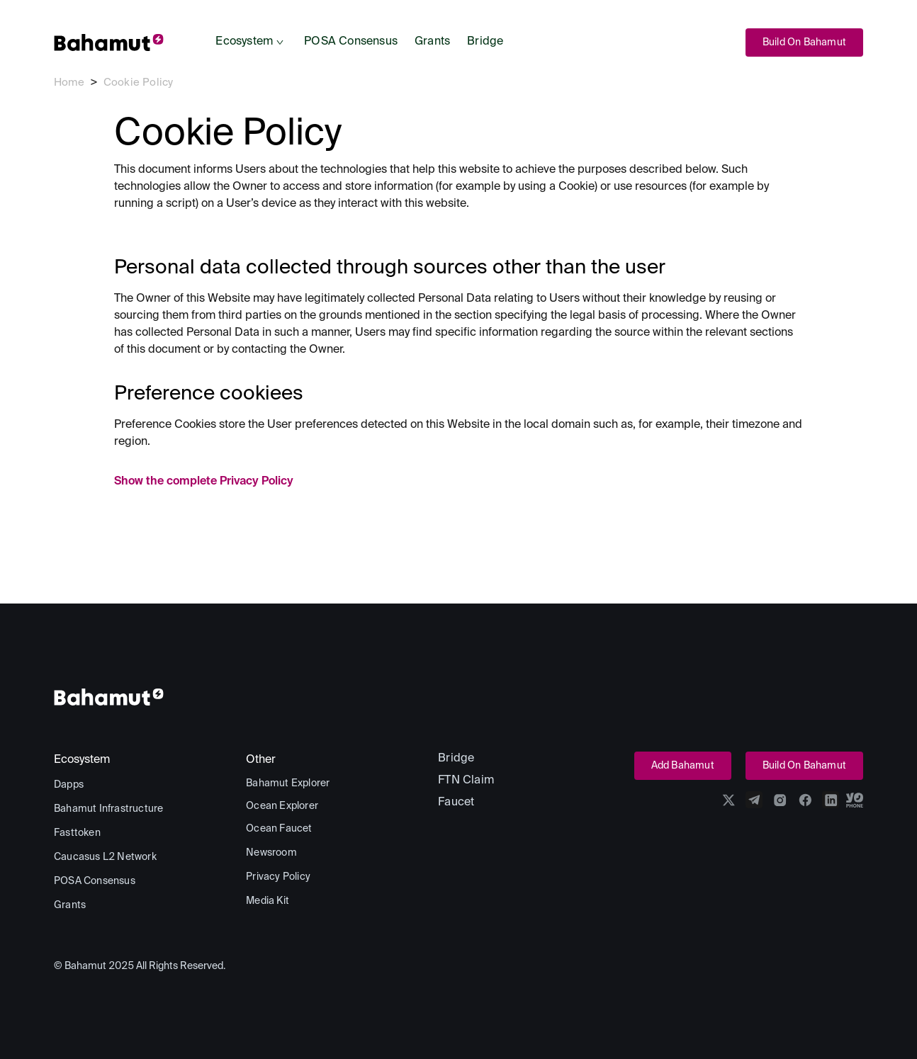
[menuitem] (251, 42)
